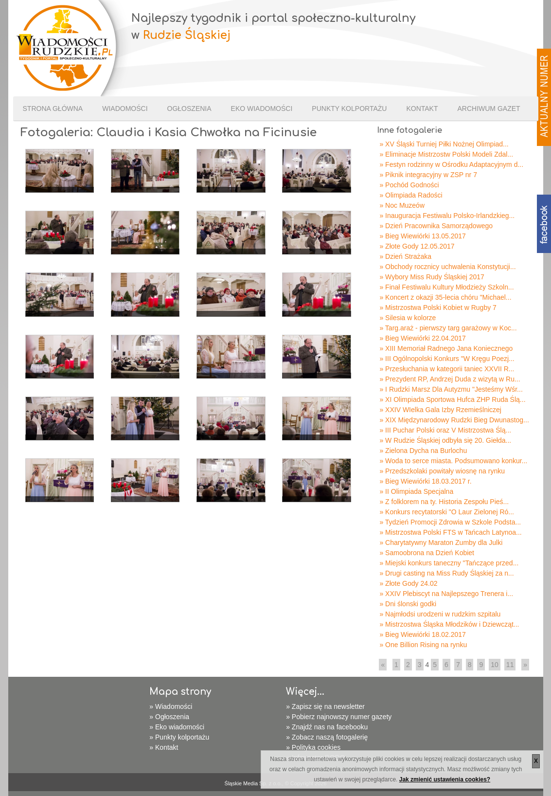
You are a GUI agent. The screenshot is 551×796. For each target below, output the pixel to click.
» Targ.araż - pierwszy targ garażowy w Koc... (447, 328)
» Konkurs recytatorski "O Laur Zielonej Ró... (446, 512)
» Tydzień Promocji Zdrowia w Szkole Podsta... (450, 522)
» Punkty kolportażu (179, 737)
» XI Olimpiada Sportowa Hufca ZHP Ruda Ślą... (452, 399)
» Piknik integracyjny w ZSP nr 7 (428, 175)
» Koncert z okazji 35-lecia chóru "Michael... (445, 297)
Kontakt (422, 108)
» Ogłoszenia (169, 717)
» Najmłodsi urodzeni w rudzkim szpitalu (439, 614)
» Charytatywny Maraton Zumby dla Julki (440, 542)
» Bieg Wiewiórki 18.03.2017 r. (425, 481)
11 (510, 665)
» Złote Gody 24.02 (408, 583)
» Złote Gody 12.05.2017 (416, 246)
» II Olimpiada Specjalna (416, 491)
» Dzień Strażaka (405, 256)
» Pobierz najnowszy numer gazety (338, 717)
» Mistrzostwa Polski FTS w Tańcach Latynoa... (450, 532)
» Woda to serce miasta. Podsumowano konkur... (453, 461)
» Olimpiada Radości (410, 195)
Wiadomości (124, 108)
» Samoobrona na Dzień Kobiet (426, 553)
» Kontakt (163, 747)
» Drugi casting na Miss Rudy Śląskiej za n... (446, 573)
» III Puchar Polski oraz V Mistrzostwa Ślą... (445, 430)
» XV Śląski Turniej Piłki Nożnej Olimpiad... (443, 144)
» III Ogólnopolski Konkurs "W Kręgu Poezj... (446, 358)
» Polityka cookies (313, 747)
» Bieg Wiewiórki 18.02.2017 (422, 634)
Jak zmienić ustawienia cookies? (444, 779)
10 (494, 665)
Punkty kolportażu (349, 108)
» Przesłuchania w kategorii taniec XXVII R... (446, 369)
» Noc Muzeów (402, 205)
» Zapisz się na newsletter (325, 706)
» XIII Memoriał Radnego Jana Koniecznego (446, 348)
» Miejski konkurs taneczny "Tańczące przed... (448, 563)
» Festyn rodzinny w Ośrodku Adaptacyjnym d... (451, 164)
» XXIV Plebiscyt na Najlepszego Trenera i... (446, 593)
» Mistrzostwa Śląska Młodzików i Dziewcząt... (449, 624)
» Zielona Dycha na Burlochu (423, 450)
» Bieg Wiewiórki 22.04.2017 (422, 338)
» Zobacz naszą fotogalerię (327, 737)
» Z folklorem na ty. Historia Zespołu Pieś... (444, 502)
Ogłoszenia (189, 108)
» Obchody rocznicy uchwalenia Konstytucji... (447, 267)
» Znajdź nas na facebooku (327, 727)
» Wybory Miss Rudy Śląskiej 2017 (431, 277)
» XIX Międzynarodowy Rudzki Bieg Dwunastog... (454, 420)
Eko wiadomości (262, 108)
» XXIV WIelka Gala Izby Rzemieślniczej (440, 410)
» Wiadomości (170, 706)
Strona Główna (53, 108)
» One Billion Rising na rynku (423, 645)
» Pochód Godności (409, 185)
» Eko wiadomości (176, 727)
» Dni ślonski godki (407, 604)
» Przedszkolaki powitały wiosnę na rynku (442, 471)
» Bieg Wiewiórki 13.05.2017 (422, 236)
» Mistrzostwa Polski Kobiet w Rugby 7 (437, 307)
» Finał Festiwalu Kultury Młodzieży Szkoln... (446, 287)
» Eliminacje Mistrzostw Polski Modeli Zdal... (446, 154)
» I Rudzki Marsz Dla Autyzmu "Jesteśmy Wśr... (450, 389)
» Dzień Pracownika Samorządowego (436, 226)
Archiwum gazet (488, 108)
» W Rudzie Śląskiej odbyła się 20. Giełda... (445, 440)
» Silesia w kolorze (407, 318)
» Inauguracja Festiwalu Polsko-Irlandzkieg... (447, 215)
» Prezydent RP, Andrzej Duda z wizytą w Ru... (449, 379)
